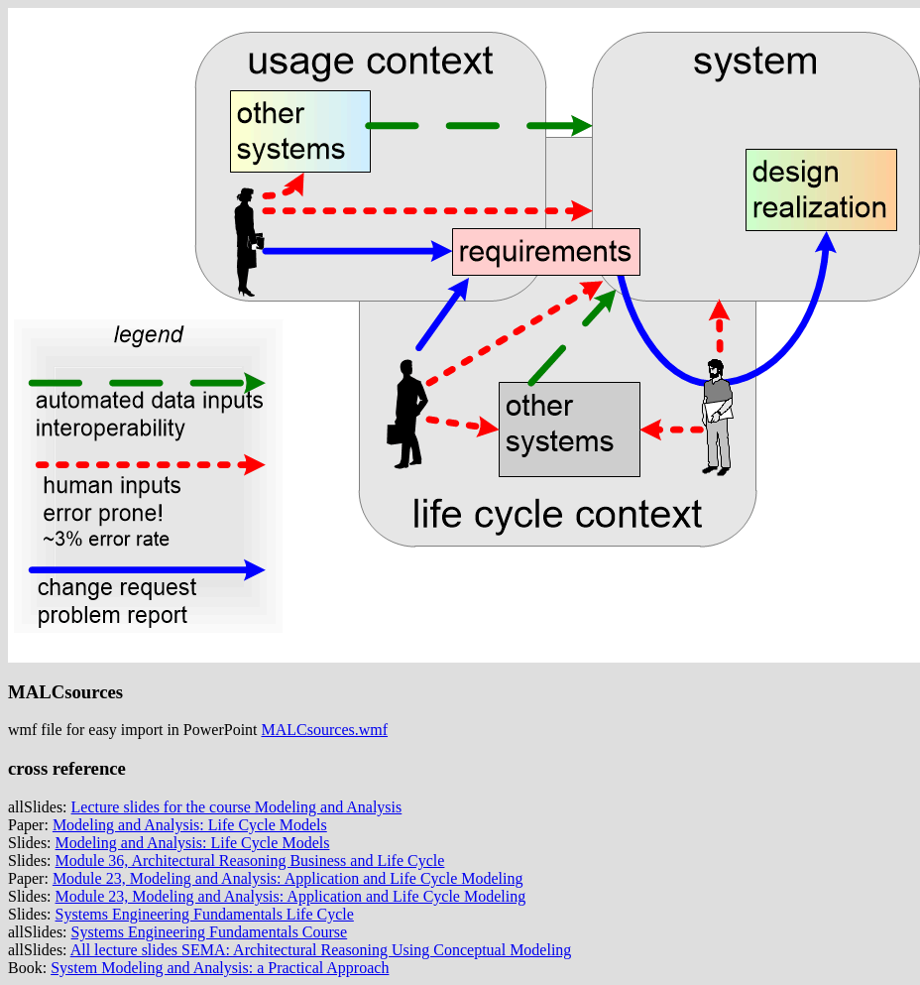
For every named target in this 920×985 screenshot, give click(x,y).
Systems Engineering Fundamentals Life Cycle (205, 914)
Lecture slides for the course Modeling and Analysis (236, 807)
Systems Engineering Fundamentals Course (209, 931)
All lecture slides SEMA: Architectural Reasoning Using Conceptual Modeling (321, 949)
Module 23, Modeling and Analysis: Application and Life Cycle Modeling (288, 878)
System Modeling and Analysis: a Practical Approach (220, 967)
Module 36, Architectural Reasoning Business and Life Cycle (250, 860)
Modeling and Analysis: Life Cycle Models (190, 824)
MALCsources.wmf (325, 729)
